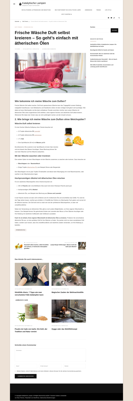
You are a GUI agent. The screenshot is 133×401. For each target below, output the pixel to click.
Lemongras (37, 135)
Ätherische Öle (28, 27)
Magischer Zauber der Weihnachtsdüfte (68, 292)
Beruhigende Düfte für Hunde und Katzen (102, 50)
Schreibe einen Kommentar (49, 49)
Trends (98, 9)
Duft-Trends (18, 27)
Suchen (92, 27)
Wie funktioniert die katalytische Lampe (68, 9)
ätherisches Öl (32, 167)
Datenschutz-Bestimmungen (47, 398)
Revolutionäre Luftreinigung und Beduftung (36, 9)
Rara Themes (20, 398)
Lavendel (37, 131)
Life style (108, 9)
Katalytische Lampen (34, 3)
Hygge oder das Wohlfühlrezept (65, 329)
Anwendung (88, 9)
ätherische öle (20, 229)
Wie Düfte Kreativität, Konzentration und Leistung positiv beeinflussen (101, 65)
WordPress (36, 398)
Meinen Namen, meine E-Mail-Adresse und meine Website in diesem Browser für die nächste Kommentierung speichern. (49, 371)
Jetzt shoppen (66, 14)
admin (18, 48)
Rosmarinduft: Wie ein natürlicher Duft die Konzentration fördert (102, 54)
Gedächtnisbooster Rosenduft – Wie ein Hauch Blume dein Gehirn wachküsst (103, 60)
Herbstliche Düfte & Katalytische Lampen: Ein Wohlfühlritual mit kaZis (103, 45)
